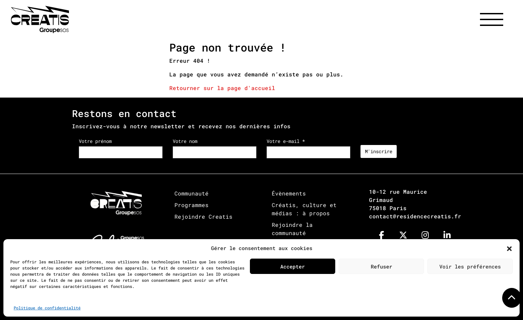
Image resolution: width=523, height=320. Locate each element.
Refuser (381, 266)
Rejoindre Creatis (203, 216)
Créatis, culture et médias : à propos (304, 209)
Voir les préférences (470, 266)
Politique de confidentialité (47, 307)
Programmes (191, 204)
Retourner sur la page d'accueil (222, 87)
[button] (509, 248)
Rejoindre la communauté (292, 228)
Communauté (191, 193)
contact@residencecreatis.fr (415, 216)
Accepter (292, 266)
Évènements (289, 193)
